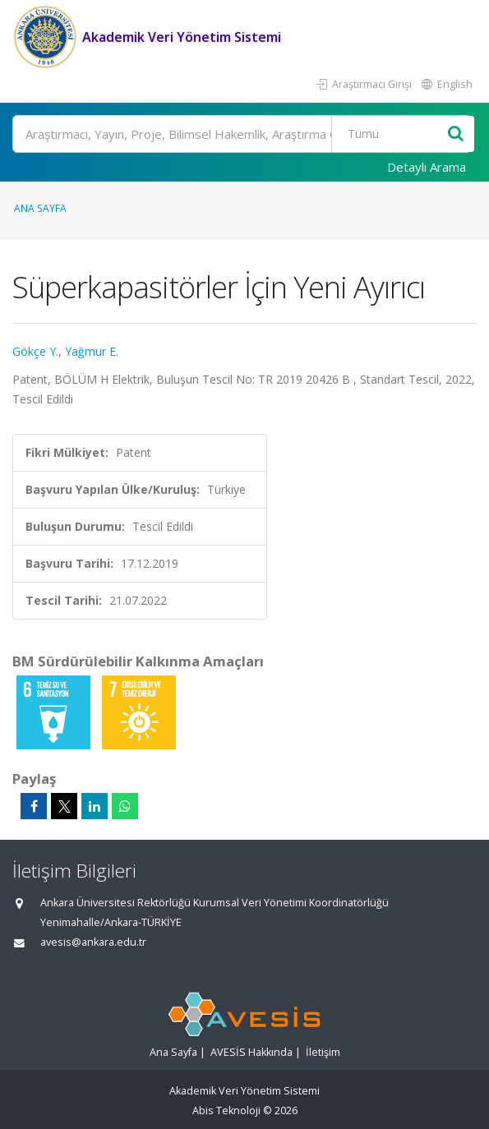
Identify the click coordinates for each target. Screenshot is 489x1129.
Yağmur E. (91, 351)
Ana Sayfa (40, 207)
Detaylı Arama (426, 167)
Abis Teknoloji (226, 1110)
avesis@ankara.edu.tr (93, 942)
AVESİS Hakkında (251, 1052)
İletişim (323, 1052)
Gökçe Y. (35, 351)
